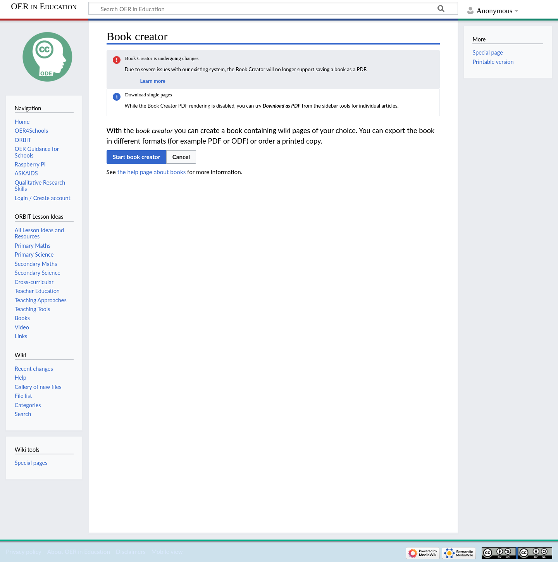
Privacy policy (23, 551)
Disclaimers (130, 551)
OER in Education (44, 6)
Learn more (152, 81)
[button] (181, 156)
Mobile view (167, 551)
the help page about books (151, 171)
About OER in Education (78, 551)
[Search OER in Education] (273, 8)
